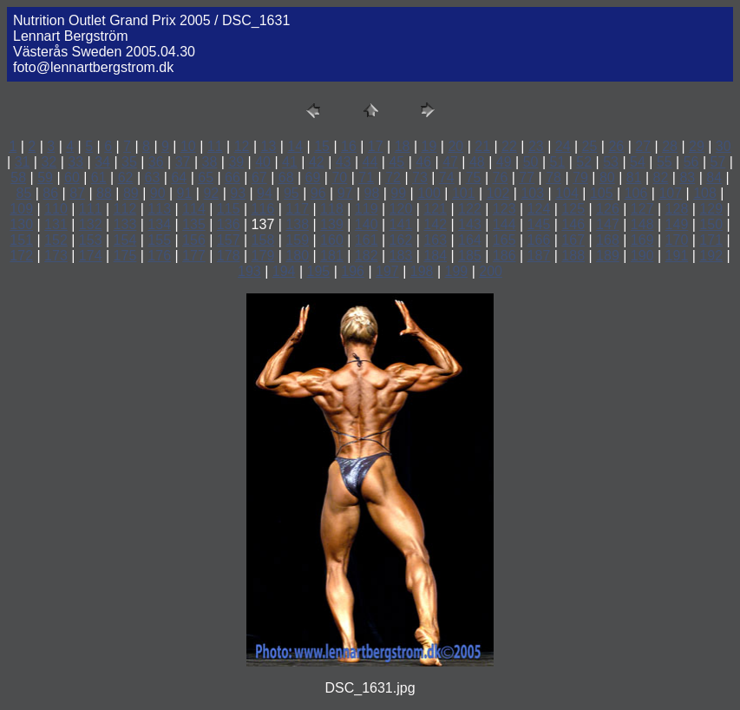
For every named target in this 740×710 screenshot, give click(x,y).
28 (670, 146)
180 (297, 255)
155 (159, 240)
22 (509, 146)
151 (21, 240)
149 (677, 224)
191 (677, 255)
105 (601, 193)
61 (99, 177)
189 (607, 255)
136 (228, 224)
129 (711, 208)
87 (77, 193)
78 (553, 177)
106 (636, 193)
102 (498, 193)
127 (642, 208)
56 (691, 161)
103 (532, 193)
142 (435, 224)
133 (125, 224)
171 (711, 240)
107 (670, 193)
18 (402, 146)
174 (90, 255)
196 (352, 271)
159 (297, 240)
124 (539, 208)
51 (558, 161)
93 (238, 193)
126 (607, 208)
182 (366, 255)
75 (473, 177)
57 (718, 161)
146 (573, 224)
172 (21, 255)
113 (159, 208)
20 (455, 146)
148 (642, 224)
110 (56, 208)
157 (228, 240)
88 (104, 193)
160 (332, 240)
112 (125, 208)
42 (316, 161)
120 (401, 208)
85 (24, 193)
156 (194, 240)
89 (131, 193)
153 (90, 240)
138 (297, 224)
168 (607, 240)
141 (401, 224)
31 (22, 161)
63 (152, 177)
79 (580, 177)
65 (205, 177)
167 (573, 240)
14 (295, 146)
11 (215, 146)
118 (332, 208)
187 (539, 255)
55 (664, 161)
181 (332, 255)
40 (263, 161)
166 (539, 240)
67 (259, 177)
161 (366, 240)
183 (401, 255)
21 (482, 146)
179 (263, 255)
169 (642, 240)
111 (90, 208)
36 (156, 161)
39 (236, 161)
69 (313, 177)
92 (211, 193)
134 (159, 224)
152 (56, 240)
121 (435, 208)
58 (18, 177)
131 (56, 224)
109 (21, 208)
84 (714, 177)
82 (661, 177)
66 (232, 177)
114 (194, 208)
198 (422, 271)
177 (194, 255)
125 (573, 208)
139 (332, 224)
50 (531, 161)
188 (573, 255)
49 (504, 161)
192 (711, 255)
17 (375, 146)
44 (370, 161)
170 (677, 240)
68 (286, 177)
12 (242, 146)
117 (297, 208)
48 (477, 161)
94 (264, 193)
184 (435, 255)
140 (366, 224)
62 (126, 177)
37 (183, 161)
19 (429, 146)
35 (129, 161)
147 (607, 224)
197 (387, 271)
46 (423, 161)
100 (429, 193)
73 (420, 177)
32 (48, 161)
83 (687, 177)
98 (371, 193)
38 (210, 161)
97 (345, 193)
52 (584, 161)
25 (590, 146)
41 (290, 161)
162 (401, 240)
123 (504, 208)
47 (450, 161)
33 (75, 161)
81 (634, 177)
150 (711, 224)
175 (125, 255)
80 (607, 177)
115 (228, 208)
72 (393, 177)
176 (159, 255)
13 (268, 146)
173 (56, 255)
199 (456, 271)
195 (319, 271)
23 (536, 146)
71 (366, 177)
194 (284, 271)
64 (179, 177)
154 (125, 240)
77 (526, 177)
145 (539, 224)
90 (158, 193)
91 (185, 193)
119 (366, 208)
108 (705, 193)
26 (616, 146)
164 (469, 240)
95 (291, 193)
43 (343, 161)
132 (90, 224)
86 (50, 193)
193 (249, 271)
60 (72, 177)
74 (447, 177)
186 (504, 255)
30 (723, 146)
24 (563, 146)
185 (469, 255)
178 (228, 255)
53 (611, 161)
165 (504, 240)
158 (263, 240)
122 (469, 208)
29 (696, 146)
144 (504, 224)
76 (500, 177)
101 (463, 193)
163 (435, 240)
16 (349, 146)
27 (643, 146)
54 (637, 161)
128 (677, 208)
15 (322, 146)
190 (642, 255)
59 (45, 177)
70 (339, 177)
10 (188, 146)
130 (21, 224)
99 (398, 193)
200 (490, 271)
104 (567, 193)
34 (102, 161)
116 (263, 208)
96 (318, 193)
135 (194, 224)
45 (396, 161)
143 (469, 224)
